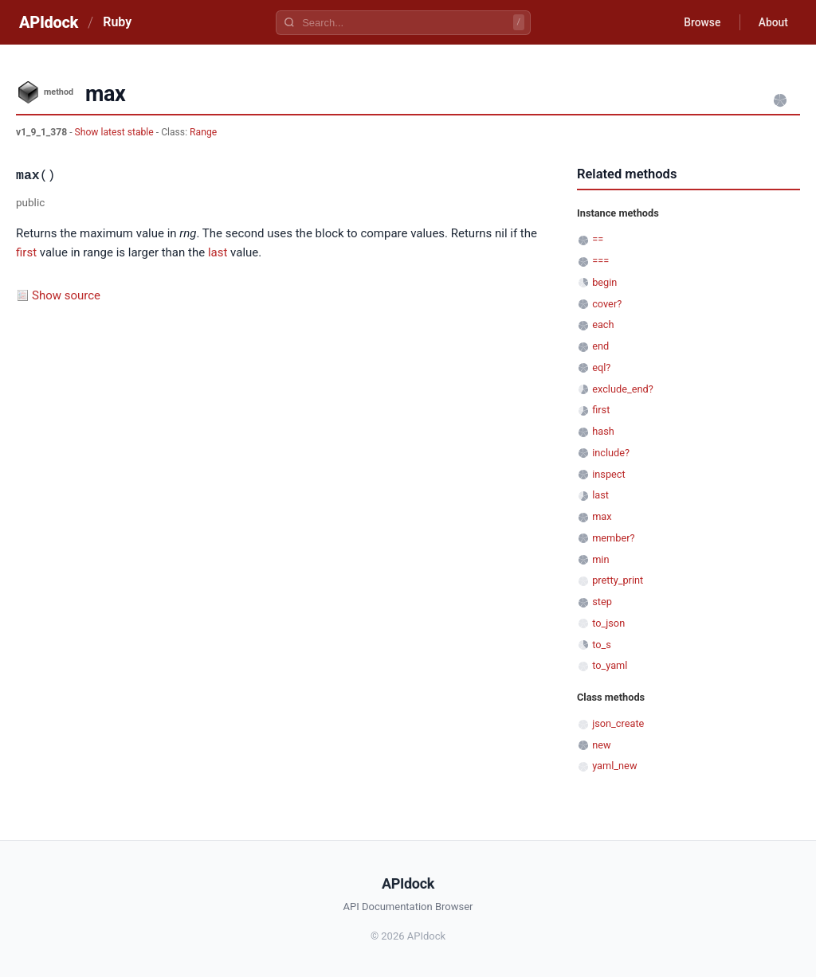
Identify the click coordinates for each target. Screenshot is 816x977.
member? (613, 538)
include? (611, 453)
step (602, 602)
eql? (601, 367)
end (600, 346)
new (601, 745)
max (601, 516)
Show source (66, 295)
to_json (608, 623)
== (597, 239)
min (600, 559)
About (772, 22)
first (26, 252)
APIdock (48, 22)
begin (604, 282)
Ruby (117, 21)
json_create (618, 723)
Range (203, 132)
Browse (700, 22)
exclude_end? (622, 389)
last (217, 252)
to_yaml (609, 665)
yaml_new (614, 766)
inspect (609, 474)
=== (600, 261)
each (603, 324)
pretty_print (617, 580)
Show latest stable (115, 132)
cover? (607, 304)
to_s (601, 645)
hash (603, 431)
